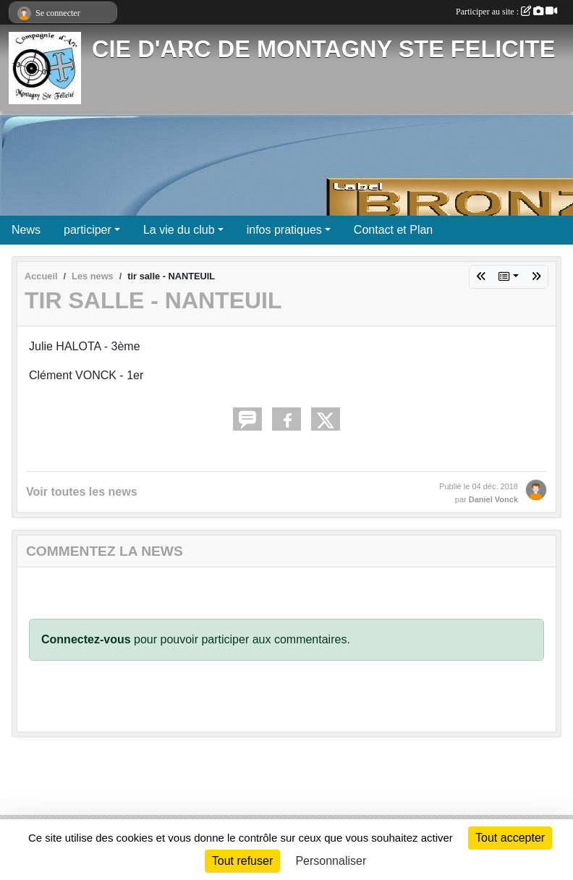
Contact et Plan (393, 230)
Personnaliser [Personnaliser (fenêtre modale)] (330, 861)
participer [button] (87, 230)
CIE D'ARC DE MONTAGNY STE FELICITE (323, 49)
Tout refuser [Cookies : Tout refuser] (242, 861)
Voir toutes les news (81, 492)
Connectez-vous (86, 639)
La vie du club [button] (179, 230)
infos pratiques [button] (284, 230)
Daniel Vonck (493, 499)
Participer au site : (506, 12)
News (26, 230)
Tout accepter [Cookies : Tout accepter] (510, 838)
